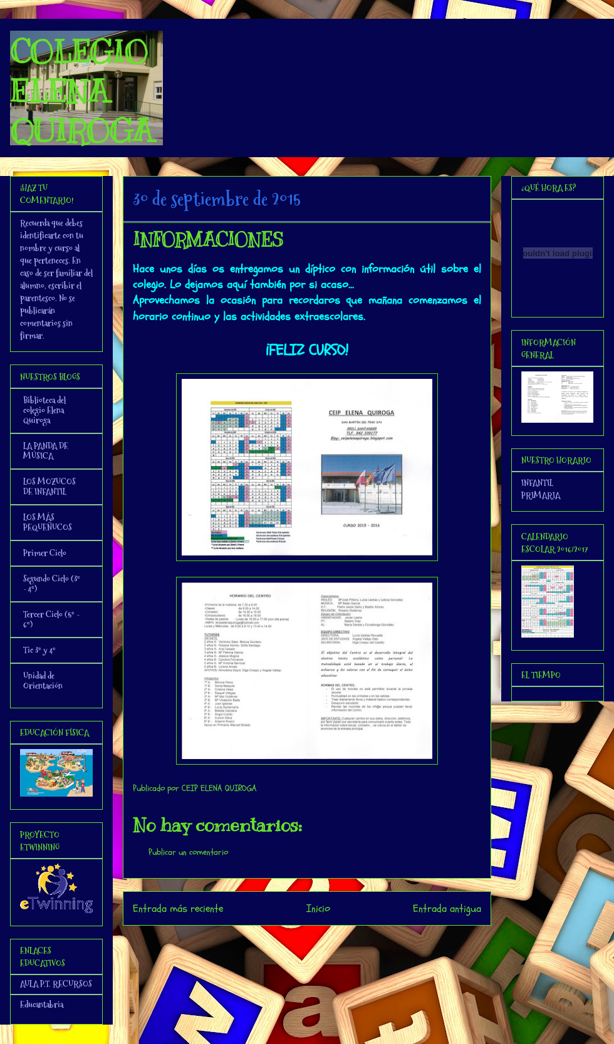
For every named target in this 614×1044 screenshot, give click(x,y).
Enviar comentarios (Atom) (332, 942)
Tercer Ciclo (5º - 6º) (51, 619)
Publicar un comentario (188, 852)
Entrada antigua (447, 908)
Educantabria (41, 1004)
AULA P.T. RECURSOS (56, 984)
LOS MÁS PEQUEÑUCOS (47, 522)
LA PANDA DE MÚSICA (45, 451)
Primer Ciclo (44, 553)
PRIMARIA (540, 495)
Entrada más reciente (178, 908)
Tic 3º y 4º (39, 650)
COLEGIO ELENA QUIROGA (81, 91)
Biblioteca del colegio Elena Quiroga (44, 410)
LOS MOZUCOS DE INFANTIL (49, 486)
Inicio (318, 908)
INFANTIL (537, 483)
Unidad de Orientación (43, 680)
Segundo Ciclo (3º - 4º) (51, 583)
